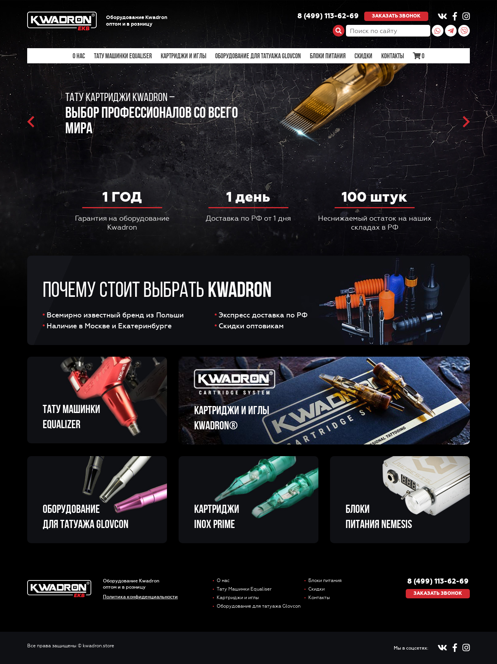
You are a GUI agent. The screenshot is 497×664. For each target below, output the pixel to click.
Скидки (363, 56)
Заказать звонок (396, 16)
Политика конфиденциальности (140, 597)
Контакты (392, 56)
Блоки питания (328, 56)
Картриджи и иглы (183, 56)
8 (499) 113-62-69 (328, 16)
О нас (79, 56)
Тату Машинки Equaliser (123, 56)
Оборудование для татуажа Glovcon (258, 56)
